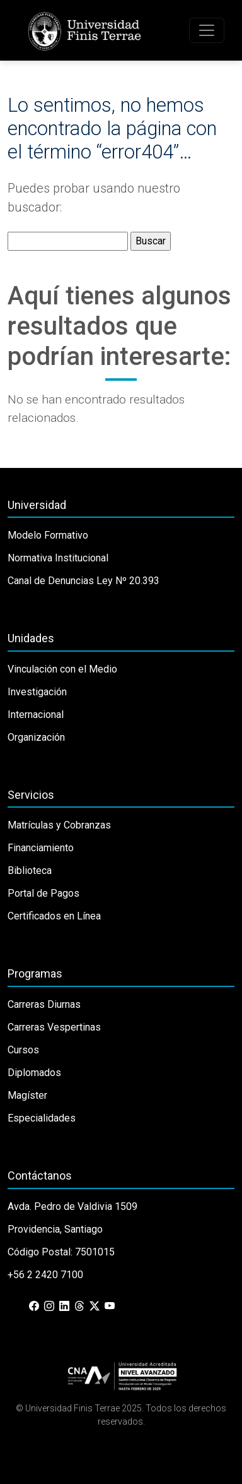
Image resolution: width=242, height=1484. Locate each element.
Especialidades (42, 1118)
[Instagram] (49, 1306)
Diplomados (34, 1073)
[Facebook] (34, 1306)
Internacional (36, 715)
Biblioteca (30, 871)
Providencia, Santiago (55, 1229)
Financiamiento (41, 848)
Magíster (27, 1095)
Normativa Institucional (58, 558)
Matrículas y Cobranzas (59, 825)
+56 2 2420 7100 (45, 1275)
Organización (36, 737)
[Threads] (79, 1306)
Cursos (23, 1050)
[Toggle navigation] (206, 30)
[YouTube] (110, 1306)
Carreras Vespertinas (54, 1027)
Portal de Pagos (43, 893)
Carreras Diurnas (44, 1004)
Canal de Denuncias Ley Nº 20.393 (83, 581)
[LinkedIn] (64, 1306)
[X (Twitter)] (94, 1306)
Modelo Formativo (48, 535)
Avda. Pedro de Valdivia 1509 (72, 1206)
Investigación (37, 692)
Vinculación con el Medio (62, 669)
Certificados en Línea (54, 916)
